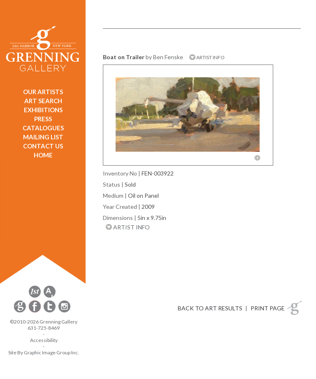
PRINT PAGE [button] (268, 308)
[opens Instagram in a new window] (64, 310)
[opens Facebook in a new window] (35, 310)
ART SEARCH (43, 100)
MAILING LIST (43, 137)
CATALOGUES (43, 128)
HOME (43, 155)
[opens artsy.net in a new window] (49, 296)
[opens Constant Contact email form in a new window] (20, 310)
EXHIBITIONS (43, 109)
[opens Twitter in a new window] (50, 310)
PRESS (43, 118)
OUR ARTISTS (43, 91)
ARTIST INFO (207, 57)
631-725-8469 (44, 328)
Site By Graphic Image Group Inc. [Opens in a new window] (43, 352)
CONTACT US (43, 146)
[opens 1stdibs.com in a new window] (35, 296)
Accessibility (44, 340)
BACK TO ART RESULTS (210, 308)
